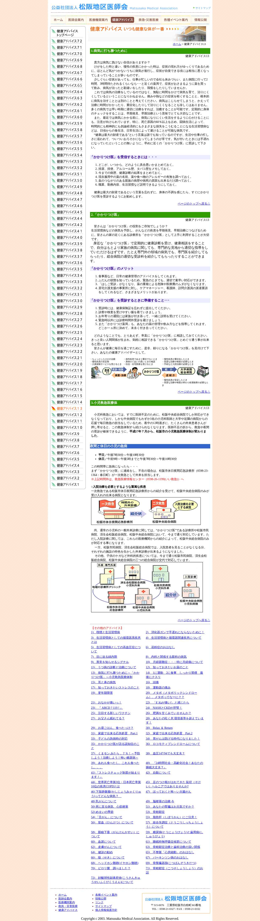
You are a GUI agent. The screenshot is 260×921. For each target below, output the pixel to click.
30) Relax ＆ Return (159, 727)
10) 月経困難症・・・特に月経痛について (174, 662)
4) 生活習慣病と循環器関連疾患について (174, 637)
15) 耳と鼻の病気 (103, 682)
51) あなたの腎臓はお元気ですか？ (170, 806)
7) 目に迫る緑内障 (104, 656)
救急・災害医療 (148, 20)
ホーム (58, 20)
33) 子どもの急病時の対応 (109, 738)
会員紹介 (98, 20)
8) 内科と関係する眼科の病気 (166, 656)
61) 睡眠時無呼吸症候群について (168, 841)
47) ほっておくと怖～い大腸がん (168, 791)
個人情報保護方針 (106, 910)
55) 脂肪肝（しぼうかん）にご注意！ (171, 817)
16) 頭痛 (152, 682)
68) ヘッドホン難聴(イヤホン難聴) (115, 863)
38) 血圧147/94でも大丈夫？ (165, 753)
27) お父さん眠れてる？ (108, 718)
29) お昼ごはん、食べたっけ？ (112, 727)
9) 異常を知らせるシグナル (110, 662)
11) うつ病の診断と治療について (113, 667)
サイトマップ (203, 8)
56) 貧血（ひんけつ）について (112, 822)
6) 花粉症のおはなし (160, 647)
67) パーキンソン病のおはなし (167, 857)
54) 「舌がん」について (107, 817)
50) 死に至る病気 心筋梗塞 (109, 806)
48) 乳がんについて (104, 801)
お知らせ (176, 20)
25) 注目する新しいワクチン (111, 713)
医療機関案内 (66, 902)
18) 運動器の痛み (158, 687)
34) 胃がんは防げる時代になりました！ (173, 738)
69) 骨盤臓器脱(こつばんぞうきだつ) (171, 863)
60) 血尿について (103, 841)
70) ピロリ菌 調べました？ (111, 868)
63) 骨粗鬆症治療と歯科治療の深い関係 (173, 847)
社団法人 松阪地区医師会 (118, 10)
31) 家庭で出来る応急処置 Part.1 (114, 733)
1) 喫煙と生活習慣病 (105, 632)
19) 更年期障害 (102, 692)
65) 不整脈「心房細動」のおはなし (170, 852)
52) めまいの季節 (102, 812)
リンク (99, 902)
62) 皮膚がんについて (106, 847)
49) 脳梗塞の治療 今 (160, 801)
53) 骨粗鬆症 (155, 812)
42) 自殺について (158, 772)
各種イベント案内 (106, 894)
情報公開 (200, 20)
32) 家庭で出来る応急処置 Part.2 (169, 733)
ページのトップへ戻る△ (194, 203)
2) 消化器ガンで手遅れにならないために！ (175, 632)
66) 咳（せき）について (108, 857)
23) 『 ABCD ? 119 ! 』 (107, 707)
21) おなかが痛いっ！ (106, 702)
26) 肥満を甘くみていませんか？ (168, 713)
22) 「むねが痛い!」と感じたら (167, 702)
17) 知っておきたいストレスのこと (115, 687)
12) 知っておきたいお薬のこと (167, 667)
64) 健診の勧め (102, 852)
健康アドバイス (68, 910)
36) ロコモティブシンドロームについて (173, 744)
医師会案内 (76, 20)
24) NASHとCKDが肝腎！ (164, 707)
